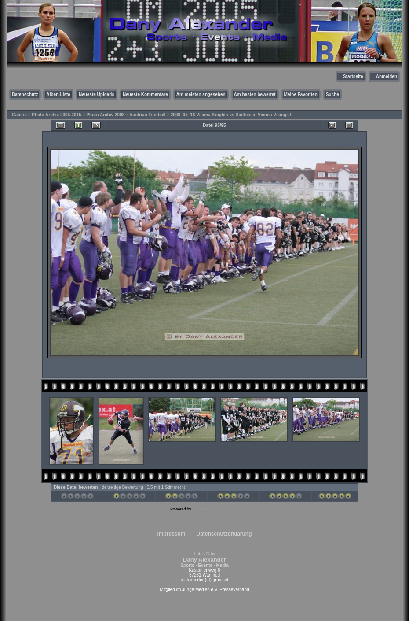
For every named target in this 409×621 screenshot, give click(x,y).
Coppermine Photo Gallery (215, 509)
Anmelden (386, 76)
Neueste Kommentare (145, 94)
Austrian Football (147, 114)
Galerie (19, 114)
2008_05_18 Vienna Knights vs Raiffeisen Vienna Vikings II (231, 114)
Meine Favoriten (301, 94)
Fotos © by (204, 559)
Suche (332, 94)
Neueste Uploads (96, 94)
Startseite (353, 76)
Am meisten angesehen (201, 94)
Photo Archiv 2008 (105, 114)
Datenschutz (25, 94)
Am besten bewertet (255, 94)
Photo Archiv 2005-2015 (56, 114)
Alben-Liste (58, 94)
